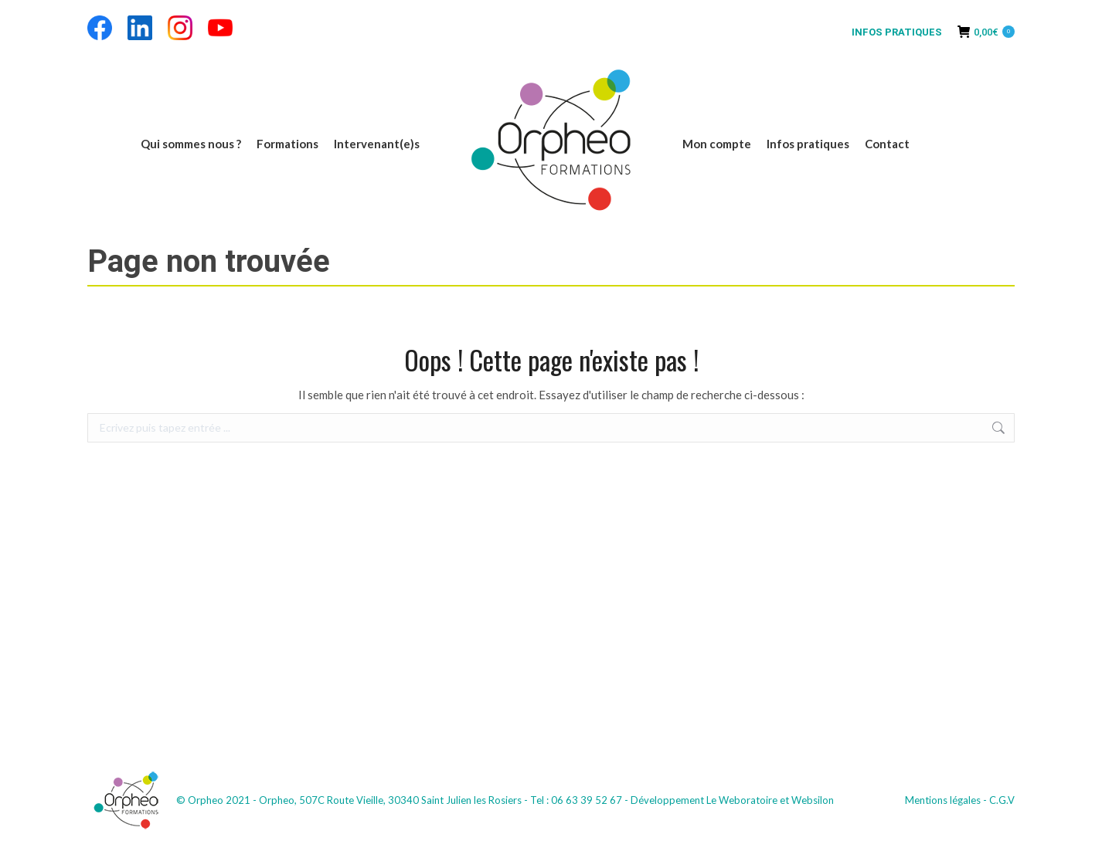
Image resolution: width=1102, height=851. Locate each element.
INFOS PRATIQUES (897, 32)
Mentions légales (943, 800)
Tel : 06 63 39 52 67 (576, 800)
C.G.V (1002, 800)
